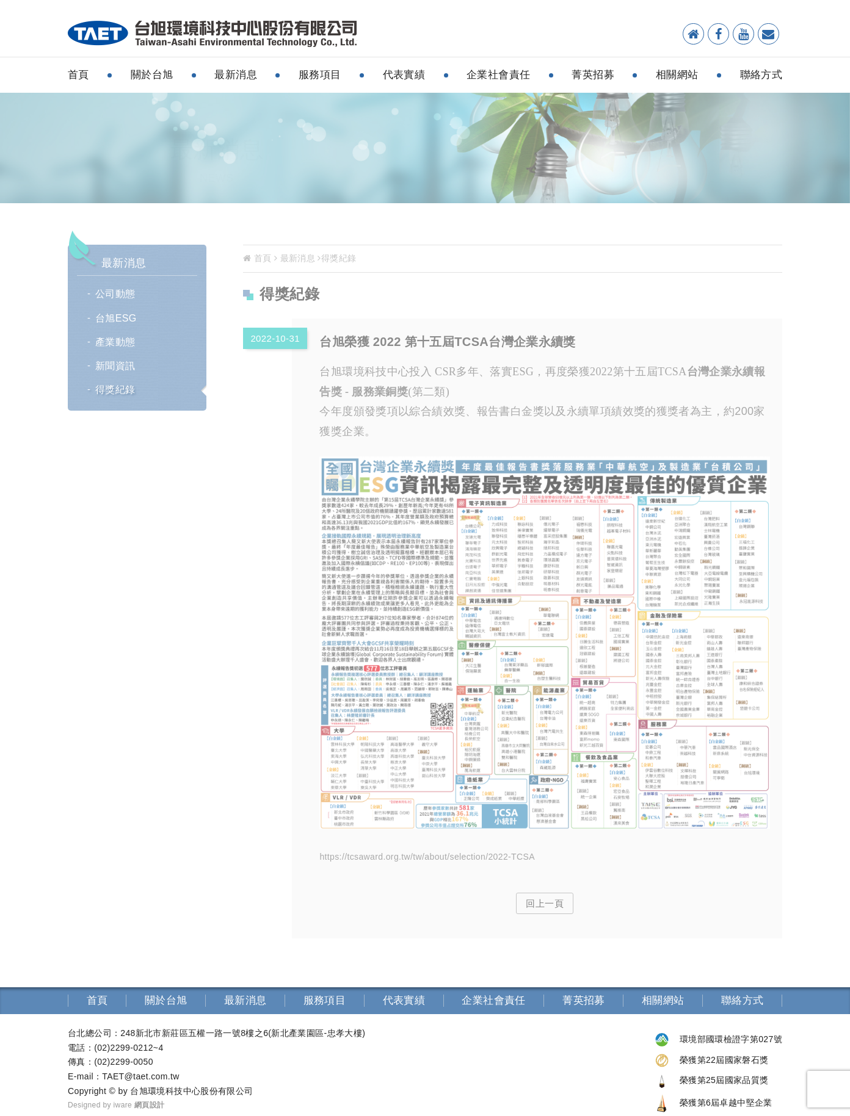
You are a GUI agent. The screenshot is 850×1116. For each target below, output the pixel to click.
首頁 (78, 75)
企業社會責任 (498, 75)
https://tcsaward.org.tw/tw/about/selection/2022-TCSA (427, 857)
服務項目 (320, 75)
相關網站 (677, 75)
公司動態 (115, 294)
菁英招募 (593, 75)
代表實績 (404, 75)
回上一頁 (545, 903)
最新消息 (235, 75)
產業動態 (115, 342)
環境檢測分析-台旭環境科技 (212, 34)
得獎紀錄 (115, 389)
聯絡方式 (761, 75)
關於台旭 (152, 75)
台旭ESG (116, 318)
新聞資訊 (115, 366)
